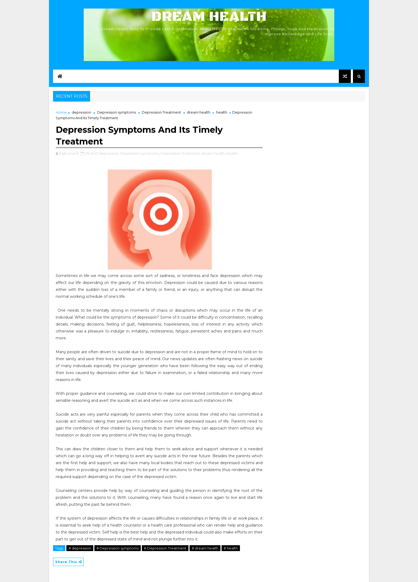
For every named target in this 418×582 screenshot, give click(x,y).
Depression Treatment (161, 112)
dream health (198, 112)
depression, (109, 153)
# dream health (205, 548)
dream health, (214, 153)
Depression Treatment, (181, 153)
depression (81, 112)
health (221, 112)
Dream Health (209, 16)
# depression (80, 548)
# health (231, 548)
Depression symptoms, (140, 153)
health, (232, 153)
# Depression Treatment (165, 548)
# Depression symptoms (118, 548)
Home (61, 112)
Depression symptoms (116, 112)
